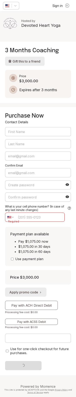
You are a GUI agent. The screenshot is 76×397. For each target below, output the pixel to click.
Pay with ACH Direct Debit (31, 305)
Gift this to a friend (24, 61)
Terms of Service (35, 392)
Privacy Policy (61, 390)
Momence (48, 386)
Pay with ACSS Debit (31, 322)
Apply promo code (25, 292)
